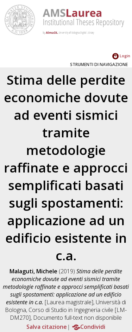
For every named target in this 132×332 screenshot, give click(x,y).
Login (121, 55)
